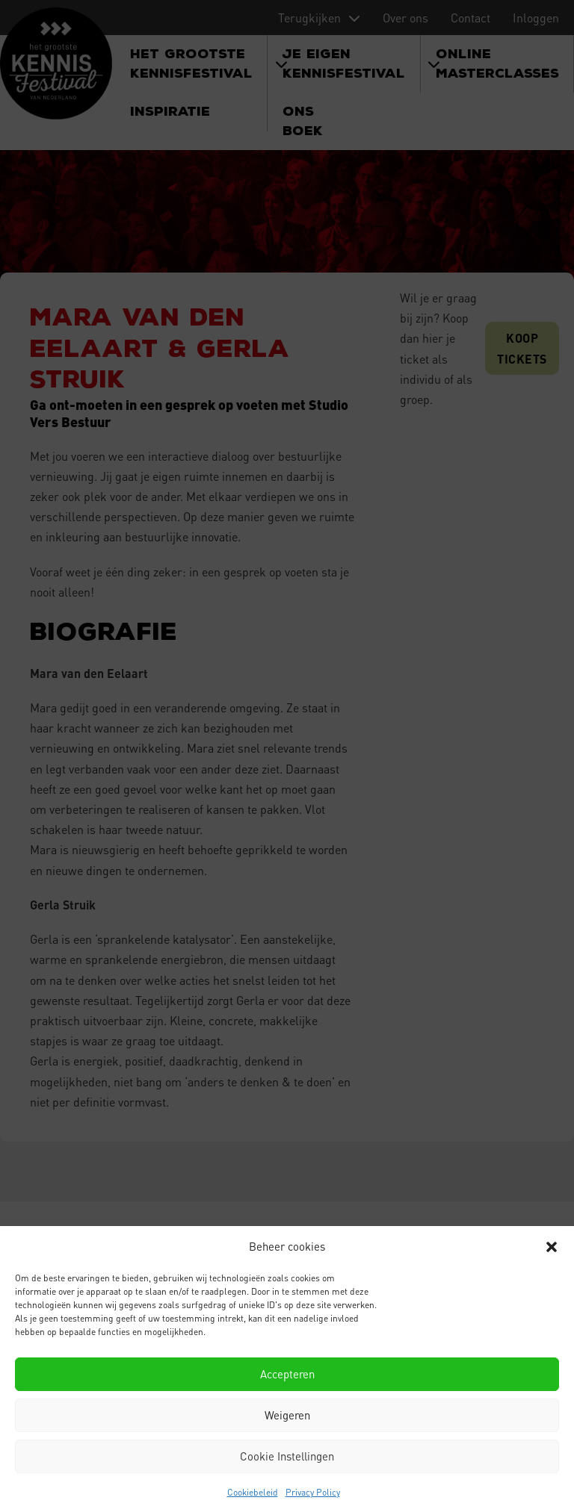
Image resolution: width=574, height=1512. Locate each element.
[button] (551, 1246)
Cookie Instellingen (287, 1456)
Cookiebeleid (252, 1492)
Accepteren (287, 1373)
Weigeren (287, 1414)
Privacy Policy (313, 1492)
